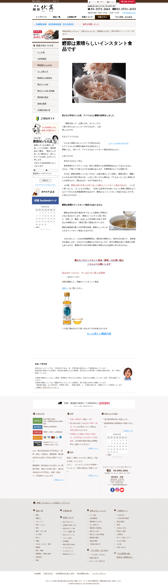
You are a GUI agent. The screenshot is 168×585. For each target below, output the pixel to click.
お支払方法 (40, 414)
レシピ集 (41, 52)
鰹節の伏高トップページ (71, 31)
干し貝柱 (39, 534)
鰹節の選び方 (94, 558)
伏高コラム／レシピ (88, 31)
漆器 (37, 560)
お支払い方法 (121, 528)
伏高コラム (102, 17)
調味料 (38, 547)
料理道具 (39, 557)
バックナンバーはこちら (45, 185)
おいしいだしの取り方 (97, 561)
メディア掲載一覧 (69, 531)
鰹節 (37, 515)
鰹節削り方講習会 (44, 78)
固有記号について (69, 554)
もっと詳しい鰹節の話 (99, 333)
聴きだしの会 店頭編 (45, 91)
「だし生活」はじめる (123, 17)
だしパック (39, 521)
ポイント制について (123, 537)
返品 (72, 452)
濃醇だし (65, 288)
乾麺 (37, 541)
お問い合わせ (121, 547)
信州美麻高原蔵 (54, 24)
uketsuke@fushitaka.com (120, 484)
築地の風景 (41, 104)
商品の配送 (120, 521)
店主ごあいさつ (68, 522)
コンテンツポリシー (99, 573)
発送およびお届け (111, 414)
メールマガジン (68, 548)
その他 (119, 544)
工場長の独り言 (43, 110)
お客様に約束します (69, 525)
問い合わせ (111, 2)
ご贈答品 (120, 534)
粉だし (38, 537)
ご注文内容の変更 (123, 518)
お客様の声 (71, 17)
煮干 (37, 528)
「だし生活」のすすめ (97, 555)
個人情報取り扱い (83, 573)
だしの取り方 (42, 72)
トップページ (41, 17)
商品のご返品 (121, 531)
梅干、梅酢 (39, 550)
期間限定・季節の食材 (43, 554)
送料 (72, 414)
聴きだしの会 (42, 84)
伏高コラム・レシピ (98, 511)
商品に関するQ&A (69, 544)
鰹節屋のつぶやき (103, 31)
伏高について (87, 17)
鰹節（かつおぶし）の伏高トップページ (53, 503)
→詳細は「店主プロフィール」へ (47, 387)
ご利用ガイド (102, 2)
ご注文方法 (120, 515)
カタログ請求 (121, 541)
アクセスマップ (68, 551)
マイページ (92, 2)
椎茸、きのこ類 (41, 531)
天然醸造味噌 (40, 24)
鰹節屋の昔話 (42, 97)
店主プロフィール (69, 535)
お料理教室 (41, 59)
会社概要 (38, 573)
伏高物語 (66, 541)
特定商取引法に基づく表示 (65, 573)
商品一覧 (56, 17)
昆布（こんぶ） (41, 525)
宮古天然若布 (68, 24)
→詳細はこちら (58, 480)
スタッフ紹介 (67, 538)
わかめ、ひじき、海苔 (43, 544)
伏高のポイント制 (69, 528)
